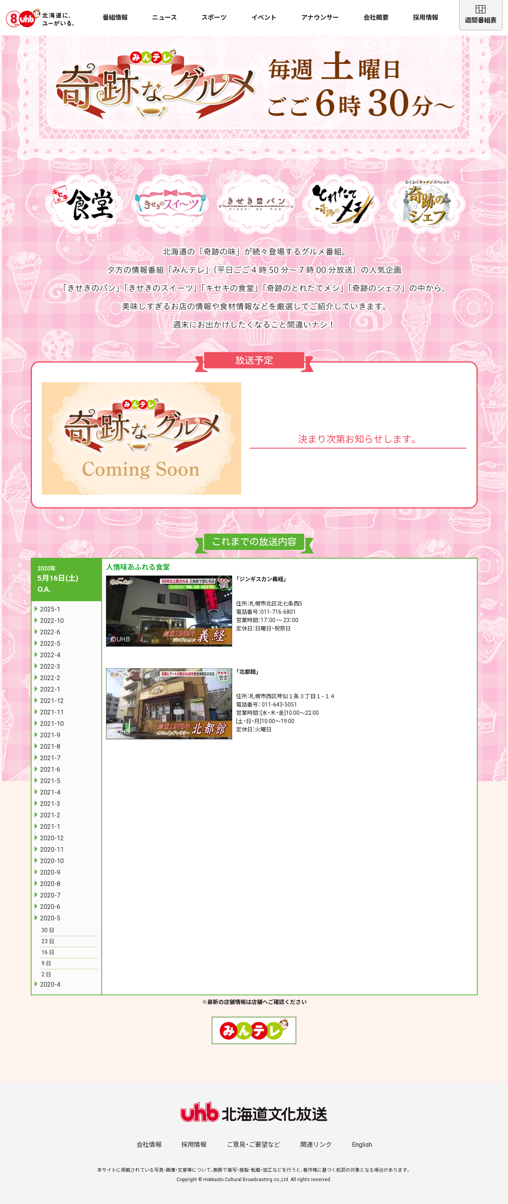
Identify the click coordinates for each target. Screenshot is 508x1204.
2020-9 (50, 872)
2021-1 (50, 826)
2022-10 (52, 620)
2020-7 (50, 895)
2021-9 (50, 735)
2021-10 (52, 723)
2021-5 (50, 781)
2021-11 (52, 712)
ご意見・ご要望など (253, 1144)
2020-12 (52, 838)
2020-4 (50, 984)
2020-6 (50, 906)
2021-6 (50, 769)
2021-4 (50, 792)
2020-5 (50, 918)
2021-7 (50, 758)
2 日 (46, 974)
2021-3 (50, 804)
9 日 (46, 963)
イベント (264, 17)
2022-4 (50, 655)
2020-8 (50, 884)
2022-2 (50, 678)
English (362, 1144)
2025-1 (50, 609)
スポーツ (214, 17)
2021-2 (50, 815)
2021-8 (50, 746)
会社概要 (376, 17)
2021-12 (52, 701)
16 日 (47, 952)
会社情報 (149, 1144)
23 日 (47, 941)
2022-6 (50, 632)
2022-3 (50, 666)
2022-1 (50, 689)
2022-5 (50, 643)
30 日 (47, 930)
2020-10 (52, 861)
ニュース (164, 17)
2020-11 (52, 849)
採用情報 (425, 17)
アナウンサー (320, 17)
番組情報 (115, 17)
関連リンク (316, 1144)
